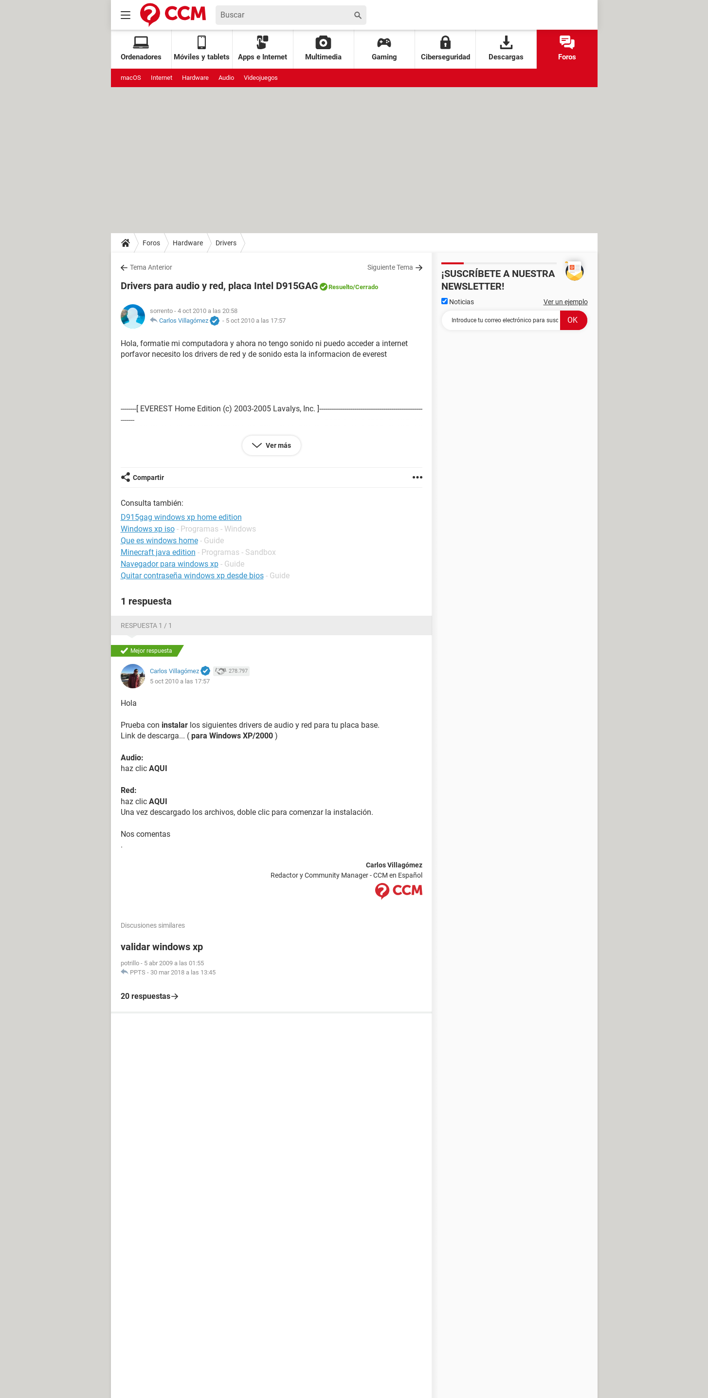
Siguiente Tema (390, 267)
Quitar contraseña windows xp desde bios (192, 575)
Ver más (277, 445)
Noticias (457, 302)
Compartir (148, 477)
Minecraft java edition (158, 552)
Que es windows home (159, 540)
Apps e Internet (262, 48)
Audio (226, 77)
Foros (567, 48)
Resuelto (340, 287)
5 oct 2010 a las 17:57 (256, 320)
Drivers (226, 243)
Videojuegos (261, 77)
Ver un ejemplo (566, 302)
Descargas (506, 48)
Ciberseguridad (445, 48)
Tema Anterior (151, 267)
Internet (161, 77)
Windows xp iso (148, 528)
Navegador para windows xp (169, 564)
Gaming (384, 48)
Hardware (195, 77)
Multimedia (323, 48)
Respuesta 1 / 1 (146, 625)
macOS (131, 77)
